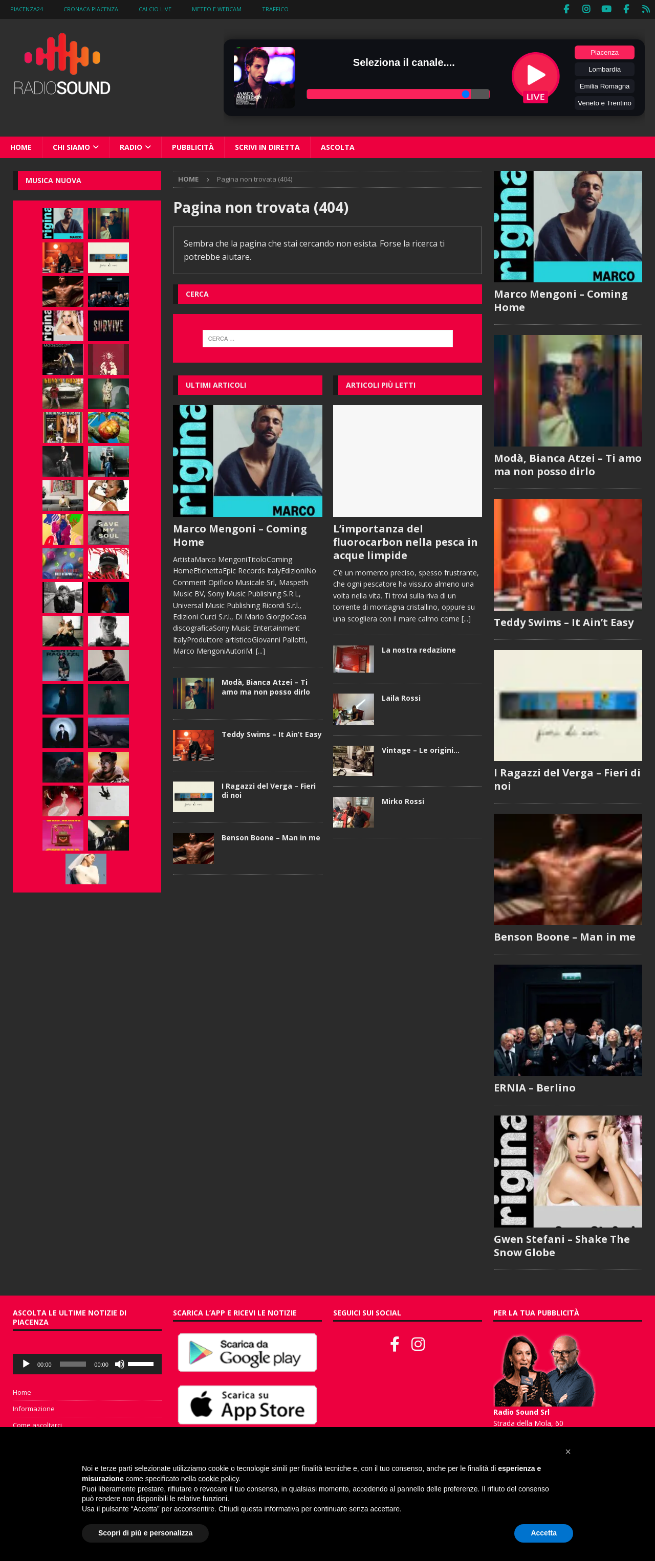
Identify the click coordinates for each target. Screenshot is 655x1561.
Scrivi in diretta (267, 146)
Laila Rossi (401, 697)
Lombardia (604, 68)
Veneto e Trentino (604, 102)
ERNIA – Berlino (535, 1088)
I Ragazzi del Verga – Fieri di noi (269, 789)
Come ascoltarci (37, 1425)
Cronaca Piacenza (90, 9)
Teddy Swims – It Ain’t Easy (272, 733)
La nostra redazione (419, 649)
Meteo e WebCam (217, 9)
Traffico (275, 9)
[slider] (73, 1364)
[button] (568, 1451)
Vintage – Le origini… (421, 749)
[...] (260, 650)
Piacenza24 (26, 9)
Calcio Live (155, 9)
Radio (131, 146)
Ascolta (338, 146)
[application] (87, 1364)
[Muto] (120, 1364)
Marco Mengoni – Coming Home (240, 534)
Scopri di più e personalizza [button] (145, 1533)
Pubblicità (193, 146)
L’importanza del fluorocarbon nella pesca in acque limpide (405, 541)
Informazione (34, 1408)
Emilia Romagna (605, 85)
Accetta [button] (544, 1533)
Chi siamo (71, 146)
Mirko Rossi (403, 800)
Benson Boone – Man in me (271, 836)
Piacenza (605, 51)
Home (21, 146)
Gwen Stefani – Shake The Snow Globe (562, 1245)
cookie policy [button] (218, 1479)
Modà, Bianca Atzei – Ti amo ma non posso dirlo (266, 686)
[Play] (26, 1364)
